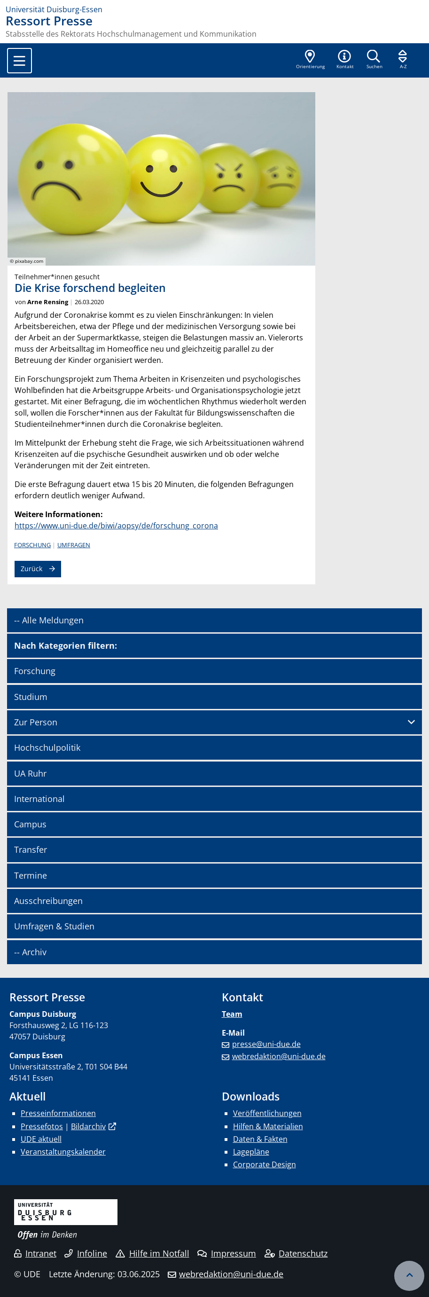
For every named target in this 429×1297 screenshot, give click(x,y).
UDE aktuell (41, 1139)
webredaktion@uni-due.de (279, 1056)
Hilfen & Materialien (268, 1126)
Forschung (32, 545)
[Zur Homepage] (214, 9)
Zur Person (35, 722)
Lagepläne (251, 1152)
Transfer (30, 849)
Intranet (35, 1253)
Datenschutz (296, 1253)
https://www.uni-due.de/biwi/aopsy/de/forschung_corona (116, 525)
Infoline (85, 1253)
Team (232, 1014)
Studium (30, 696)
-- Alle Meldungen (49, 620)
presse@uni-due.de (266, 1044)
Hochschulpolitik (47, 747)
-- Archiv (30, 952)
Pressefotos (42, 1126)
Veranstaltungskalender (63, 1152)
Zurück (31, 568)
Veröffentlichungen (267, 1113)
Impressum (226, 1253)
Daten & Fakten (260, 1139)
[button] (345, 60)
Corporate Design (264, 1164)
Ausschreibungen (48, 900)
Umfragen (73, 545)
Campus (30, 824)
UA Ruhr (30, 773)
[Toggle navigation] (19, 60)
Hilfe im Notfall (152, 1253)
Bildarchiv (88, 1126)
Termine (30, 875)
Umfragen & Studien (54, 926)
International (39, 798)
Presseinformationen (58, 1113)
